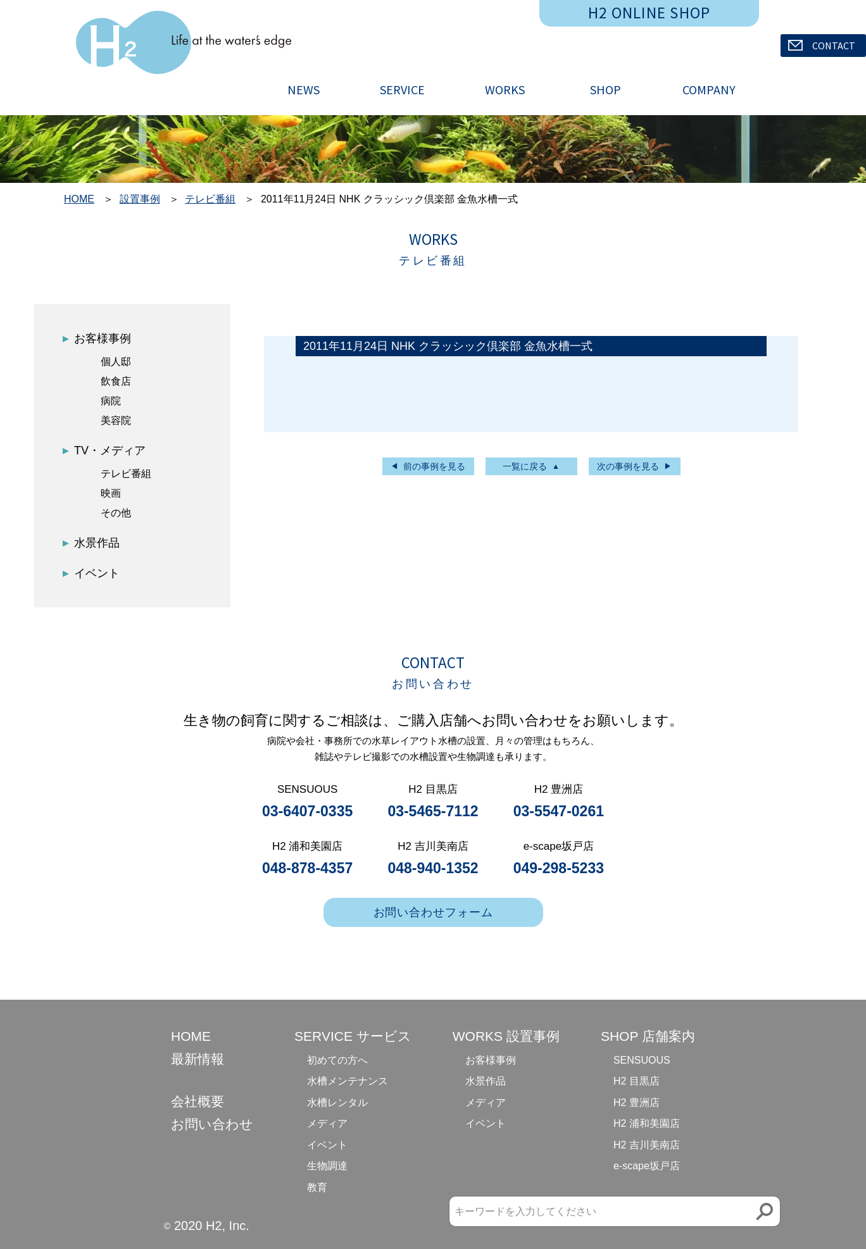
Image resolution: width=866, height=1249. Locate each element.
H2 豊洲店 (636, 1102)
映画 (111, 493)
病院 (111, 400)
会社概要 (197, 1101)
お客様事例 (102, 338)
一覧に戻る (525, 466)
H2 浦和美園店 (646, 1123)
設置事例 (140, 199)
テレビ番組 (210, 199)
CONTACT (821, 45)
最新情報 (197, 1059)
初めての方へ (337, 1060)
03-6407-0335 (307, 811)
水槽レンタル (337, 1102)
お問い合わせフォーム (433, 912)
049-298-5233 (558, 868)
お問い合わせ (212, 1124)
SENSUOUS (641, 1060)
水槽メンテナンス (347, 1081)
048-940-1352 (432, 868)
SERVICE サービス (352, 1036)
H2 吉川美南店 (646, 1145)
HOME (79, 199)
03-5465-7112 (432, 811)
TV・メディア (110, 450)
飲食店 (116, 381)
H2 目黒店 (636, 1081)
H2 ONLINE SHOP (649, 13)
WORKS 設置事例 (506, 1036)
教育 (317, 1187)
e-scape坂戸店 (646, 1165)
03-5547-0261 (558, 811)
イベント (97, 573)
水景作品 (97, 543)
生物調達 (327, 1165)
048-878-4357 (307, 868)
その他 (116, 512)
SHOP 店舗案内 (648, 1036)
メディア (327, 1123)
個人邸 (116, 361)
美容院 (116, 420)
